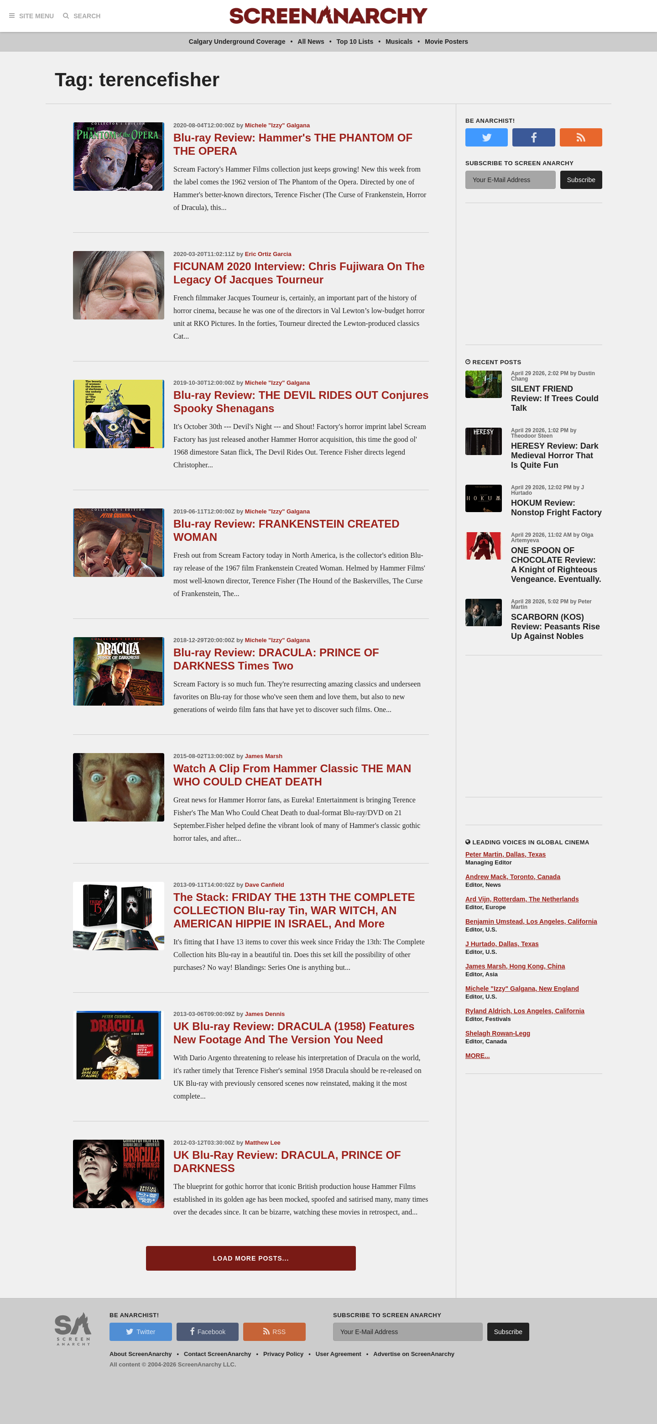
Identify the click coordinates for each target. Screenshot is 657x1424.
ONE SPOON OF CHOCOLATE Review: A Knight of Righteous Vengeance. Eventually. (556, 565)
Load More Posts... (251, 1258)
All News (310, 41)
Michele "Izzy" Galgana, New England (522, 988)
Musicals (399, 41)
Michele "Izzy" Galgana (277, 125)
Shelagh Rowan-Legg (497, 1033)
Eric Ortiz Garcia (268, 254)
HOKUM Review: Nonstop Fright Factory (556, 507)
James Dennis (265, 1013)
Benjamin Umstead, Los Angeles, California (531, 921)
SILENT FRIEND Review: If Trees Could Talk (555, 398)
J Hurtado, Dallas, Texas (502, 944)
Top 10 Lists (355, 41)
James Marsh (263, 756)
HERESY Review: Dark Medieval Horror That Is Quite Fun (555, 455)
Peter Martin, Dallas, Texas (505, 854)
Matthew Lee (263, 1142)
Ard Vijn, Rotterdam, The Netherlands (522, 899)
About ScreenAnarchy (141, 1354)
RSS (274, 1331)
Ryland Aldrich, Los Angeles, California (524, 1011)
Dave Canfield (264, 884)
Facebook (207, 1331)
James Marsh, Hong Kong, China (515, 966)
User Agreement (338, 1354)
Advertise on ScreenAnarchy (413, 1354)
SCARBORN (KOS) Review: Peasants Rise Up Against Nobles (555, 627)
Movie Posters (446, 41)
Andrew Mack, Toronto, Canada (512, 876)
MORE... (477, 1055)
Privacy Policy (283, 1354)
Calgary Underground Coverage (237, 41)
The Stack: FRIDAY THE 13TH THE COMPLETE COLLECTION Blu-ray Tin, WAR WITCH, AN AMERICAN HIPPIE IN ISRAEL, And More (294, 910)
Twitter (140, 1331)
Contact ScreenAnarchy (217, 1354)
